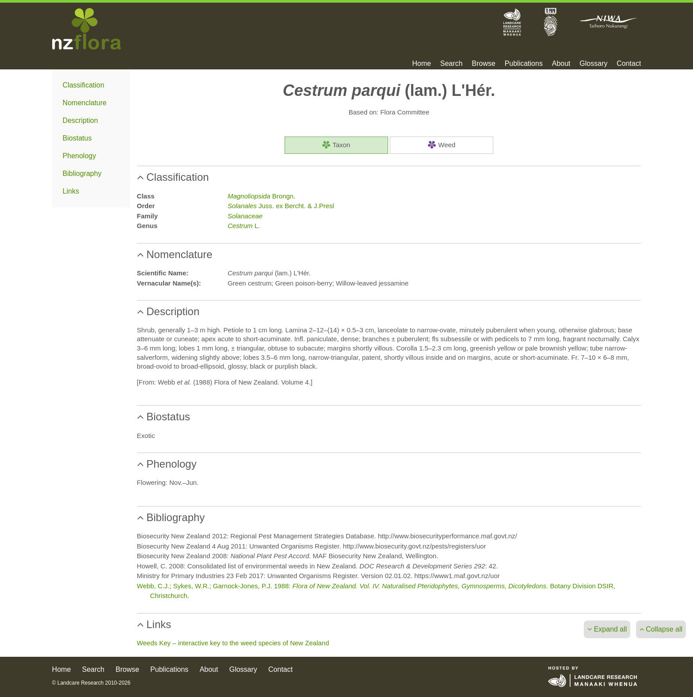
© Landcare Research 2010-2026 (91, 683)
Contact (629, 63)
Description (80, 120)
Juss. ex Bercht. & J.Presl (281, 205)
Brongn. (261, 196)
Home (421, 63)
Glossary (593, 63)
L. (244, 225)
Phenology (79, 156)
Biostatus (77, 138)
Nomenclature (85, 103)
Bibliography (82, 173)
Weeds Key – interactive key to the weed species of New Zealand (233, 643)
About (561, 63)
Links (71, 191)
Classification (83, 85)
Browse (483, 63)
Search (451, 63)
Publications (524, 63)
